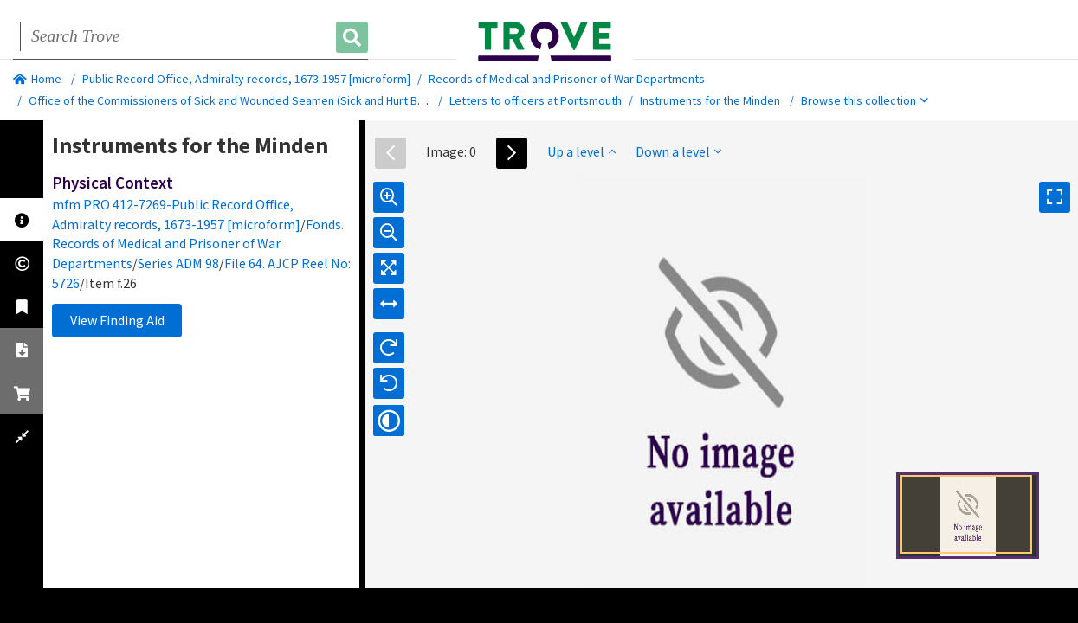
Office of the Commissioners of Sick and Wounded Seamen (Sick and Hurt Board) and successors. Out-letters (311, 100)
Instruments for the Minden (710, 100)
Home (37, 79)
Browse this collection (864, 100)
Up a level (581, 151)
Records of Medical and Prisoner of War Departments (567, 79)
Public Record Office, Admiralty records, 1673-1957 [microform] (246, 79)
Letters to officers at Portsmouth (535, 100)
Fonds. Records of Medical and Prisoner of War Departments (198, 244)
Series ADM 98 (178, 263)
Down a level (678, 151)
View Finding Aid (117, 320)
